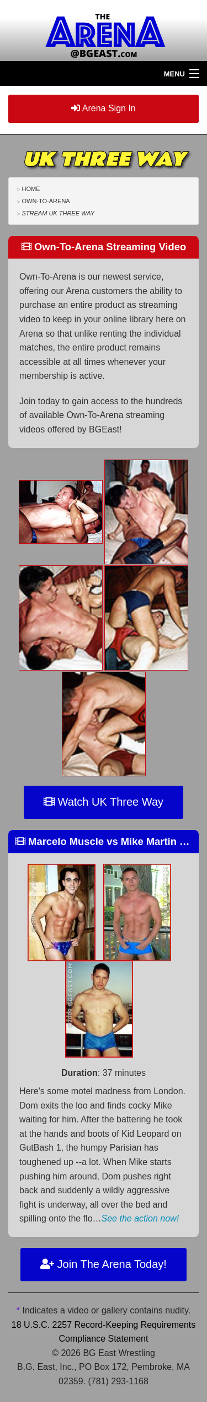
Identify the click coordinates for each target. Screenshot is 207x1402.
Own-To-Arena (46, 201)
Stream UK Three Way (58, 213)
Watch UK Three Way (103, 802)
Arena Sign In (103, 108)
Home (31, 188)
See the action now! (140, 1218)
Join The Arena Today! (103, 1264)
